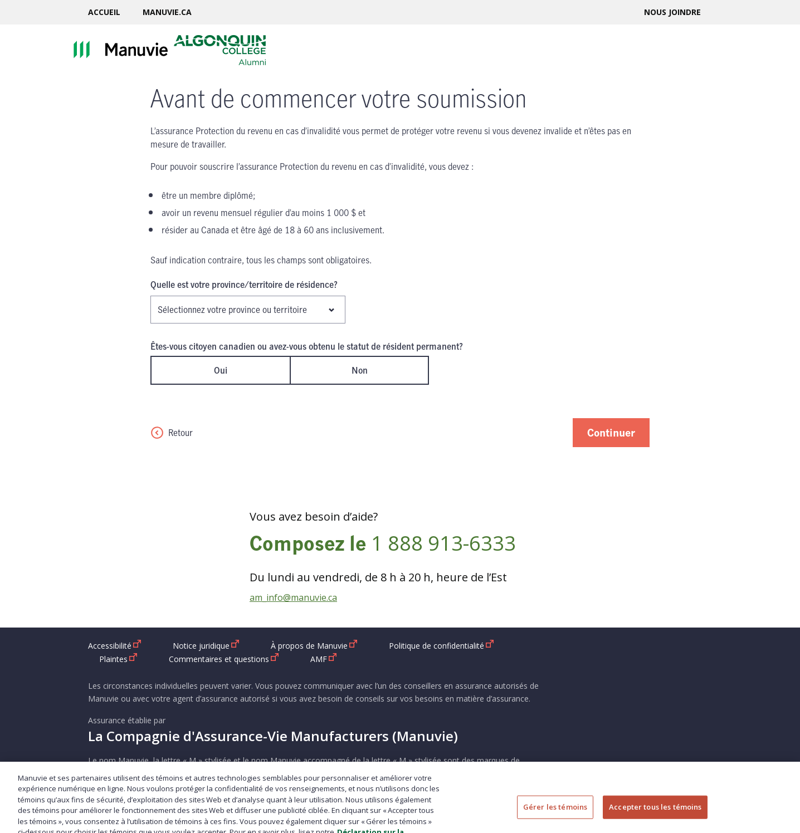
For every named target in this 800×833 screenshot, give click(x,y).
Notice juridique (206, 645)
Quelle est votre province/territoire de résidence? (244, 284)
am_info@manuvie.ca (293, 597)
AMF (323, 658)
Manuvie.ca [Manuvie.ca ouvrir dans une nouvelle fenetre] (167, 12)
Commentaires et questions (224, 658)
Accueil (104, 12)
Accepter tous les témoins (655, 815)
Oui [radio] (220, 370)
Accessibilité (115, 645)
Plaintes (118, 658)
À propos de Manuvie (314, 645)
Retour (171, 432)
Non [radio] (360, 370)
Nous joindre (672, 12)
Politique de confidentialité (441, 645)
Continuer (611, 432)
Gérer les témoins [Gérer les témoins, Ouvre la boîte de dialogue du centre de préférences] (555, 815)
